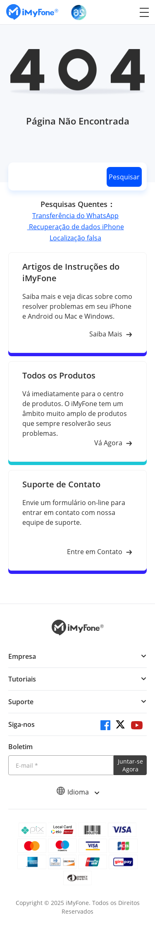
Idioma (78, 792)
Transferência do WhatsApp (75, 215)
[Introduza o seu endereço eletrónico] (61, 765)
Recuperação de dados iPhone (75, 226)
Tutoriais (22, 679)
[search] (56, 176)
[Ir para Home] (32, 12)
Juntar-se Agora (130, 765)
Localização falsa (75, 237)
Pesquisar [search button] (124, 176)
